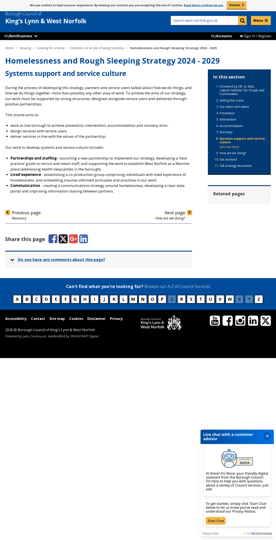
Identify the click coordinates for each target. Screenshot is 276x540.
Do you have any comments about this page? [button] (61, 259)
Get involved (228, 159)
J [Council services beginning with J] (104, 481)
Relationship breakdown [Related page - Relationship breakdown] (230, 346)
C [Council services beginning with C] (36, 481)
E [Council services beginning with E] (56, 481)
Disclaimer (96, 500)
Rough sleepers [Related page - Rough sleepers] (233, 362)
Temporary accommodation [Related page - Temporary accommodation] (234, 378)
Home (9, 48)
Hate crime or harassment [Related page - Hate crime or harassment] (232, 221)
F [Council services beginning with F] (65, 481)
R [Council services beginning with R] (181, 481)
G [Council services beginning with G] (75, 481)
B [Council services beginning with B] (26, 481)
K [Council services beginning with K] (114, 481)
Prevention (227, 113)
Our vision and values (234, 107)
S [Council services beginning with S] (191, 481)
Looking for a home (51, 48)
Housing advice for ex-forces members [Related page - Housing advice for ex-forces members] (239, 277)
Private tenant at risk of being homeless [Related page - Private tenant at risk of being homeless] (239, 327)
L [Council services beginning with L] (123, 481)
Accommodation (231, 126)
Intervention (228, 119)
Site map (57, 500)
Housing (25, 48)
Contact (38, 500)
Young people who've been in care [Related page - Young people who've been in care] (239, 415)
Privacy (116, 500)
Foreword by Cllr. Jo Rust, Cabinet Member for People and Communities (242, 90)
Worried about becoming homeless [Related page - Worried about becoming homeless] (237, 396)
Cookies (76, 500)
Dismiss (234, 5)
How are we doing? (233, 153)
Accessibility (16, 500)
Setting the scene (232, 100)
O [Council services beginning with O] (152, 481)
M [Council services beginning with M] (133, 481)
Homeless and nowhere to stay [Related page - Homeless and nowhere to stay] (240, 239)
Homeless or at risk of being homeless (97, 48)
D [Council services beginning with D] (46, 481)
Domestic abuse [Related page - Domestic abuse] (234, 205)
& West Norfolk (53, 18)
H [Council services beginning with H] (85, 481)
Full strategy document (236, 166)
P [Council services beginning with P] (162, 481)
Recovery (226, 132)
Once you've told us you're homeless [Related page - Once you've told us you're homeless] (237, 309)
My (18, 36)
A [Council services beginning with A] (17, 481)
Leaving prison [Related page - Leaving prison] (232, 293)
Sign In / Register (256, 36)
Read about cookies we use (203, 5)
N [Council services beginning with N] (143, 481)
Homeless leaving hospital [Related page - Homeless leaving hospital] (235, 258)
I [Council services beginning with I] (94, 481)
